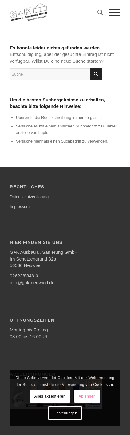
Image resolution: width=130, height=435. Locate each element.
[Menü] (111, 12)
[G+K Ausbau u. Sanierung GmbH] (54, 12)
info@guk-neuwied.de (32, 282)
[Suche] (97, 12)
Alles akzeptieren (50, 396)
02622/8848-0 (24, 275)
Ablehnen (87, 396)
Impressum (20, 206)
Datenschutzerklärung (29, 196)
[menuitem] (97, 12)
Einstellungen (65, 413)
